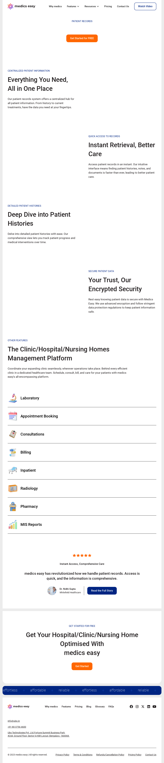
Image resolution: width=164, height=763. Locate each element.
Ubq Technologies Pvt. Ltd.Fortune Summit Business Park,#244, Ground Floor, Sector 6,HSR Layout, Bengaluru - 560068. (39, 734)
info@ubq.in (14, 721)
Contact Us (123, 6)
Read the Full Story (102, 590)
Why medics (55, 6)
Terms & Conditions (82, 754)
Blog (88, 706)
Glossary (100, 706)
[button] (73, 6)
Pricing (108, 6)
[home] (22, 6)
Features (66, 706)
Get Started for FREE (82, 38)
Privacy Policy (62, 754)
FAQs (111, 706)
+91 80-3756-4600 (17, 727)
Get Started (82, 666)
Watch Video (145, 6)
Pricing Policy (134, 754)
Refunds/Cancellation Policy (110, 754)
